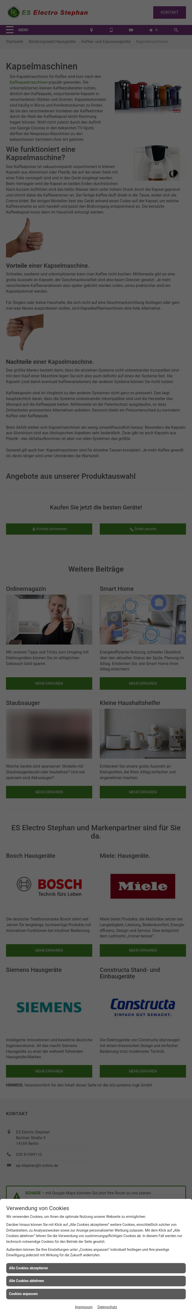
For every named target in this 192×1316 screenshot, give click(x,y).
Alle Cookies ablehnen (26, 1281)
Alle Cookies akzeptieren (28, 1268)
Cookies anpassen (23, 1294)
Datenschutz (107, 1307)
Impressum (83, 1307)
